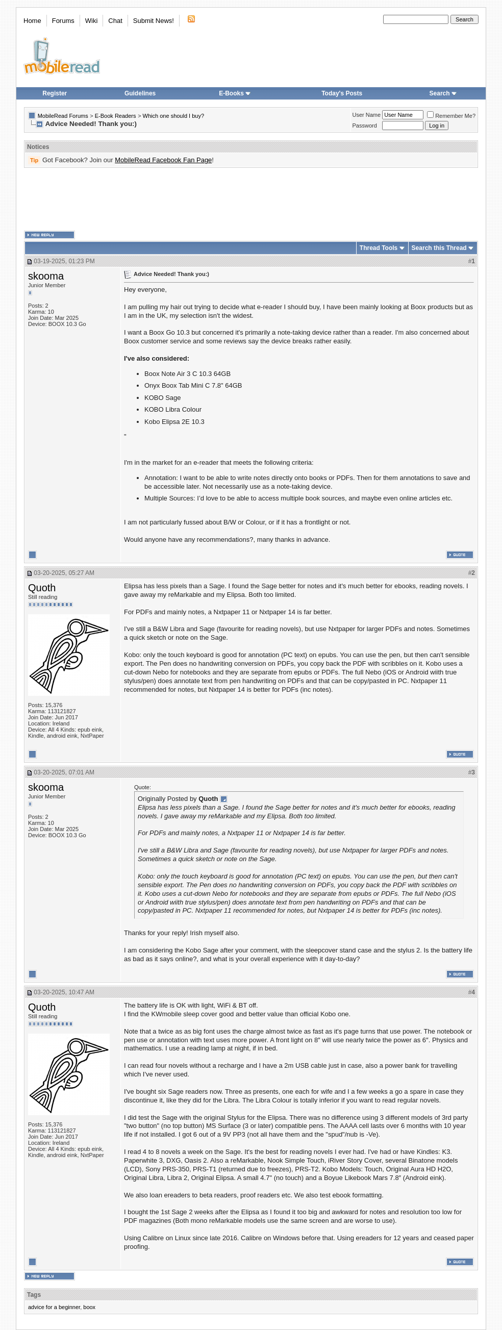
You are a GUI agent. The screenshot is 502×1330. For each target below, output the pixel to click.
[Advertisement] (251, 199)
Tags (34, 1294)
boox (89, 1307)
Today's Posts (341, 93)
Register (54, 93)
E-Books (235, 93)
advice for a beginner (54, 1307)
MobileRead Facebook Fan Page (163, 160)
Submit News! (153, 20)
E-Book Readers (115, 116)
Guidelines (140, 93)
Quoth (42, 587)
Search (443, 93)
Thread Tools (378, 248)
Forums (63, 20)
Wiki (91, 20)
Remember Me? (451, 116)
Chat (115, 20)
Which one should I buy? (173, 116)
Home (32, 20)
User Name (367, 115)
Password (365, 125)
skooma (46, 276)
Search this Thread (439, 248)
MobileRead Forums (63, 116)
